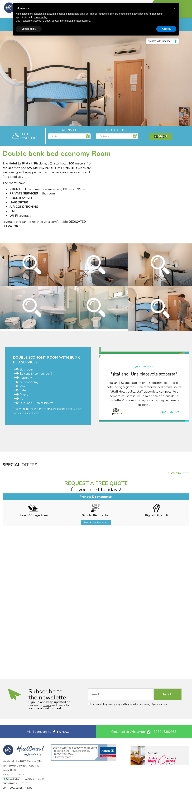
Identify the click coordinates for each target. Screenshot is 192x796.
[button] (174, 8)
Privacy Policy (12, 779)
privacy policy (113, 704)
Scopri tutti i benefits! (96, 522)
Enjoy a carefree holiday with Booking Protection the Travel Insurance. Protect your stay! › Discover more (74, 752)
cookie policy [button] (40, 17)
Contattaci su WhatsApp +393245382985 (144, 732)
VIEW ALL (169, 412)
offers (47, 705)
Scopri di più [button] (28, 28)
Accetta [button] (166, 28)
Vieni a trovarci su (48, 732)
